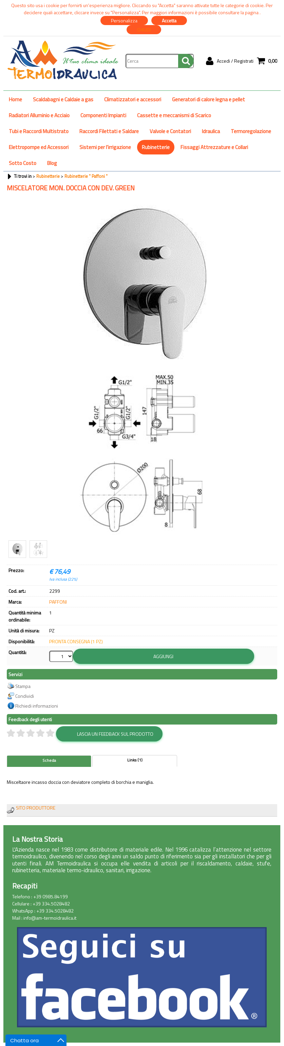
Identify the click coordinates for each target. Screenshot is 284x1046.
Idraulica (211, 131)
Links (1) (135, 760)
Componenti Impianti (103, 115)
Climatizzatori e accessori (132, 99)
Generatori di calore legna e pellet (208, 99)
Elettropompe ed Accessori (39, 147)
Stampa (23, 686)
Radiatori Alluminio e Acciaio (39, 115)
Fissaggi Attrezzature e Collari (214, 147)
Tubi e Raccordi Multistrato (39, 131)
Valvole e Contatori (170, 131)
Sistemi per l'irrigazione (105, 147)
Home (15, 99)
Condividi (24, 695)
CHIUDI (144, 29)
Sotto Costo (22, 163)
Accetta (169, 20)
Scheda (49, 760)
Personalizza (124, 20)
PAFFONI (58, 601)
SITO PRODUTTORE (35, 807)
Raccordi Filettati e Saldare (109, 131)
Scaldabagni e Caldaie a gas (63, 99)
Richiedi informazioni (36, 705)
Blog (52, 163)
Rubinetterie (156, 147)
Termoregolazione (251, 131)
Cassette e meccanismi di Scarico (174, 115)
